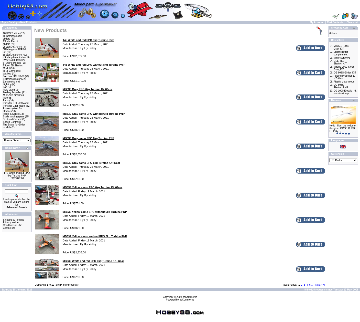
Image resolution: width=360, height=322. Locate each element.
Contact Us (9, 228)
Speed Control (11, 122)
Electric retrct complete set (341, 53)
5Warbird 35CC (11, 60)
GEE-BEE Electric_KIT (340, 62)
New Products (28, 22)
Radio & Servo (11, 114)
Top (4, 22)
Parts (6, 100)
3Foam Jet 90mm (12, 54)
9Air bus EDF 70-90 (13, 76)
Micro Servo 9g (342, 57)
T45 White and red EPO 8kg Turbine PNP (17, 174)
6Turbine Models (12, 63)
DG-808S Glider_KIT (345, 72)
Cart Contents (335, 22)
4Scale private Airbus (14, 57)
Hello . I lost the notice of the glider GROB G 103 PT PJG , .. (342, 128)
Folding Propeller (12, 92)
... (312, 284)
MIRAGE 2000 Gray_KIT (341, 47)
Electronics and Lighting (11, 83)
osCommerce (190, 297)
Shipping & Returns (13, 219)
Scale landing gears (13, 116)
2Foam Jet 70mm (12, 46)
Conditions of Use (12, 225)
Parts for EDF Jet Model (16, 103)
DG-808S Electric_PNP (341, 86)
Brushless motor (12, 79)
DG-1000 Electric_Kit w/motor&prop (345, 92)
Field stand (9, 89)
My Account (317, 22)
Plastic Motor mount (344, 81)
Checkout (352, 22)
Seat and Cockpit (12, 119)
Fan (5, 87)
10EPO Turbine (11, 33)
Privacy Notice (11, 222)
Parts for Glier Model (14, 105)
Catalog (13, 22)
